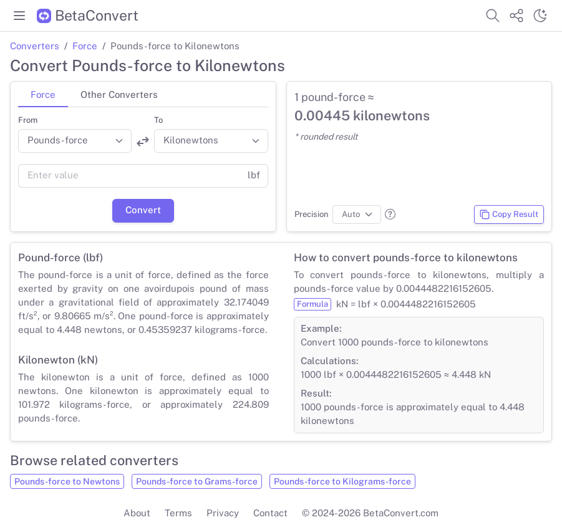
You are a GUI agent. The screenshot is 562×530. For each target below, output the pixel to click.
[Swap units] (143, 141)
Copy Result (508, 214)
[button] (390, 214)
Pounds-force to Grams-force (197, 481)
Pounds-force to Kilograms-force (342, 481)
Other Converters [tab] (119, 94)
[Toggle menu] (19, 15)
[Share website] (516, 16)
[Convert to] (211, 141)
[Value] (129, 176)
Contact (270, 513)
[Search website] (493, 16)
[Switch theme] (540, 16)
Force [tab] (43, 94)
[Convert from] (75, 141)
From (27, 120)
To (158, 120)
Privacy (222, 513)
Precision (311, 214)
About (137, 513)
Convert (143, 210)
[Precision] (357, 214)
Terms (178, 513)
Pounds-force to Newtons (67, 481)
